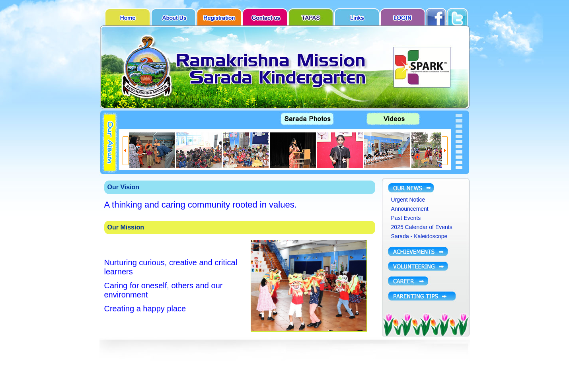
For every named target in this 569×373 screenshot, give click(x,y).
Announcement (410, 209)
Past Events (406, 218)
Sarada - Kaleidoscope (419, 236)
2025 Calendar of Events (421, 227)
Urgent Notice (408, 199)
